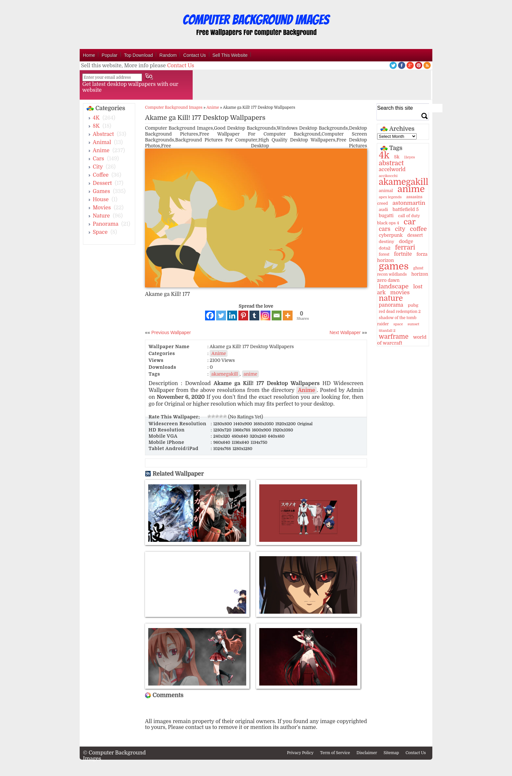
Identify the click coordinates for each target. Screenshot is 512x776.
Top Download (138, 55)
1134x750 (259, 442)
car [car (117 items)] (410, 221)
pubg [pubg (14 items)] (413, 305)
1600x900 (262, 430)
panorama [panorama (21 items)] (391, 305)
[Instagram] (265, 315)
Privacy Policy (300, 753)
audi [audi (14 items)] (383, 209)
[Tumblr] (254, 315)
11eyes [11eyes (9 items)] (409, 157)
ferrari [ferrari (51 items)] (405, 247)
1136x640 (241, 442)
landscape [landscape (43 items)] (393, 286)
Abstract (103, 134)
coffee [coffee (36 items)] (418, 229)
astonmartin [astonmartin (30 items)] (408, 203)
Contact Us (194, 55)
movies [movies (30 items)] (400, 292)
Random (168, 55)
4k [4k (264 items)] (384, 155)
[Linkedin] (232, 315)
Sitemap (391, 753)
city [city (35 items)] (400, 229)
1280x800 (223, 424)
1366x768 (242, 430)
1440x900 (243, 424)
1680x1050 (264, 424)
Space (100, 232)
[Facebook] (210, 315)
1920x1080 (283, 430)
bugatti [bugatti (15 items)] (386, 215)
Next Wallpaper (344, 332)
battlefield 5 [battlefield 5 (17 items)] (405, 209)
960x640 (222, 442)
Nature (101, 216)
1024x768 (222, 448)
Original (304, 424)
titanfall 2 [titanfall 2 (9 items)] (387, 331)
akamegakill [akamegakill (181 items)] (403, 182)
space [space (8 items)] (398, 324)
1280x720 (222, 430)
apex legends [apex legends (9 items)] (390, 197)
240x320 (222, 436)
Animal (102, 142)
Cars (98, 159)
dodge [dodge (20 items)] (406, 241)
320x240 (258, 436)
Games (101, 191)
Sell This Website (230, 55)
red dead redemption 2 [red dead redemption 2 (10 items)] (400, 311)
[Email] (276, 315)
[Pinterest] (243, 315)
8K (96, 126)
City (98, 167)
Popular (109, 55)
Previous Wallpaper (170, 332)
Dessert (102, 183)
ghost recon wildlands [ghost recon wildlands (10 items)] (400, 271)
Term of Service (335, 753)
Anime (101, 151)
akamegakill (224, 374)
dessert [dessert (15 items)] (415, 235)
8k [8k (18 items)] (396, 156)
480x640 (240, 436)
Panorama (105, 224)
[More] (288, 315)
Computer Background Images (173, 107)
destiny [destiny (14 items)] (386, 241)
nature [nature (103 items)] (391, 298)
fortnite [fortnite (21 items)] (403, 254)
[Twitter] (221, 315)
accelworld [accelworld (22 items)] (392, 169)
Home (89, 55)
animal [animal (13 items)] (386, 190)
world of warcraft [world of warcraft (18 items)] (401, 340)
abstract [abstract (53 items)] (391, 163)
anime (250, 374)
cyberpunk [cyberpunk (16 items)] (391, 235)
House (101, 199)
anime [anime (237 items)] (410, 189)
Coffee (100, 175)
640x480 (276, 436)
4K (96, 118)
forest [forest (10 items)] (384, 254)
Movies (102, 208)
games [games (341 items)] (393, 266)
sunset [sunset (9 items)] (413, 324)
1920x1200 (285, 424)
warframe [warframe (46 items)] (393, 336)
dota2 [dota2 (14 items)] (385, 248)
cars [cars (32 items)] (384, 229)
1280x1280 (242, 448)
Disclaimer (367, 753)
